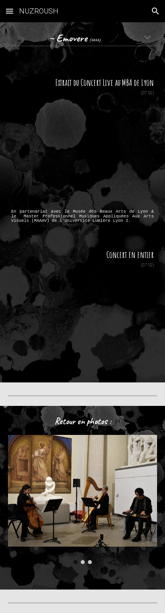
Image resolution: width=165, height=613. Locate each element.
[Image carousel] (82, 499)
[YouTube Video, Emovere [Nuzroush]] (82, 318)
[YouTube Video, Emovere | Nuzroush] (82, 152)
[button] (9, 11)
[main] (82, 39)
